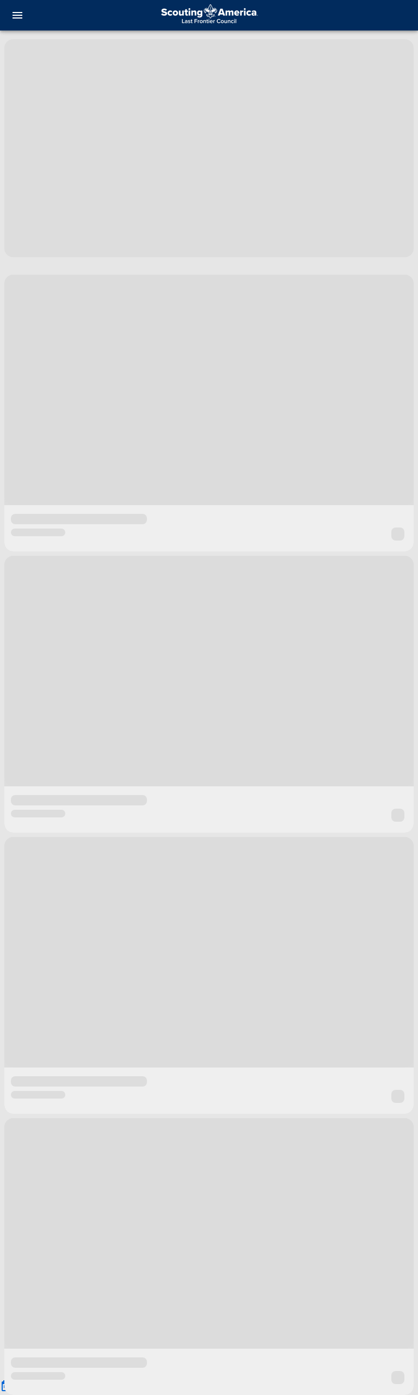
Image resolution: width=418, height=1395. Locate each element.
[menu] (17, 15)
